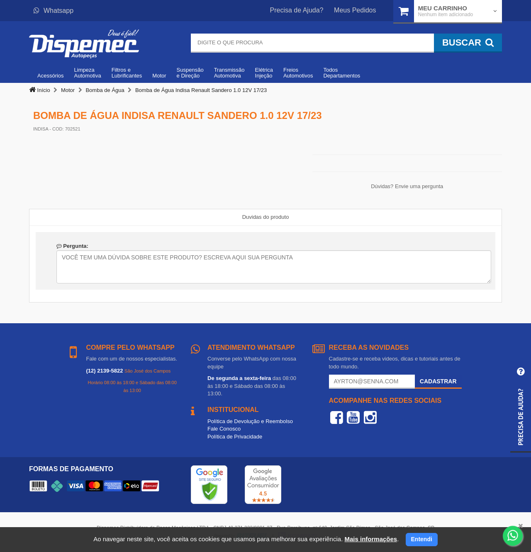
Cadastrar (438, 381)
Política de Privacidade (234, 436)
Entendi (421, 539)
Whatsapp (53, 10)
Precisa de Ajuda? (297, 10)
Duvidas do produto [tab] (265, 217)
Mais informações (370, 538)
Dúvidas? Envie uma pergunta (407, 186)
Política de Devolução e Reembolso (250, 421)
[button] (520, 407)
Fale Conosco (224, 429)
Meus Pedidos (355, 10)
